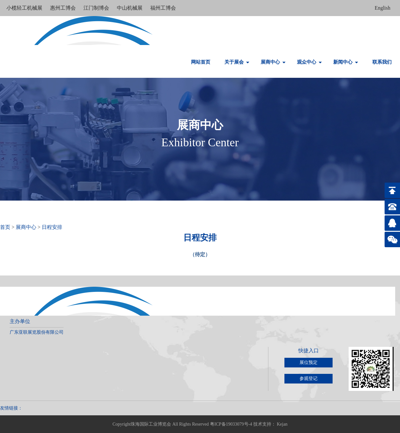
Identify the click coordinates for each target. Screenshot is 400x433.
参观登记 (308, 378)
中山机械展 (130, 8)
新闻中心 (345, 62)
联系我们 (382, 62)
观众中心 (309, 62)
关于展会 (236, 62)
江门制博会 (96, 8)
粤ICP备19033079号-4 (231, 424)
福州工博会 (163, 8)
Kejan (282, 424)
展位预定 (308, 362)
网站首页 (200, 62)
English (382, 8)
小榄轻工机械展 (25, 8)
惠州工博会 (63, 8)
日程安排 (52, 227)
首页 (5, 227)
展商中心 (273, 62)
